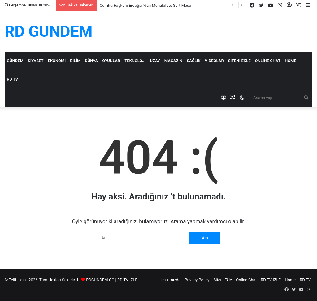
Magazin (173, 60)
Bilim (75, 60)
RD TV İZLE (127, 280)
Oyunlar (111, 60)
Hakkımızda (169, 280)
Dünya (91, 60)
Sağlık (193, 60)
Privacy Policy (197, 280)
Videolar (214, 60)
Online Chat (267, 60)
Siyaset (36, 60)
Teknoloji (134, 60)
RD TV (12, 79)
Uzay (155, 60)
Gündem (15, 60)
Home (290, 60)
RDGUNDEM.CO (100, 280)
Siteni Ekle (239, 60)
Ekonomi (57, 60)
